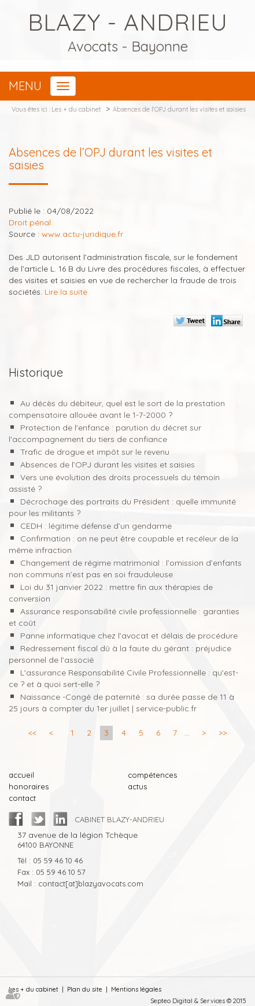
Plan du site (84, 989)
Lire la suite (66, 292)
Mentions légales (136, 989)
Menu (25, 86)
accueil (21, 774)
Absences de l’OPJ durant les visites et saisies (179, 109)
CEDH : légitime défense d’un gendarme (96, 526)
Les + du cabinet (76, 109)
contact (22, 798)
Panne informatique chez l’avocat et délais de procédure (129, 635)
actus (137, 786)
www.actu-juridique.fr (82, 234)
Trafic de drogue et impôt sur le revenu (94, 452)
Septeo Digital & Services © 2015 (198, 1001)
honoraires (29, 786)
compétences (152, 774)
